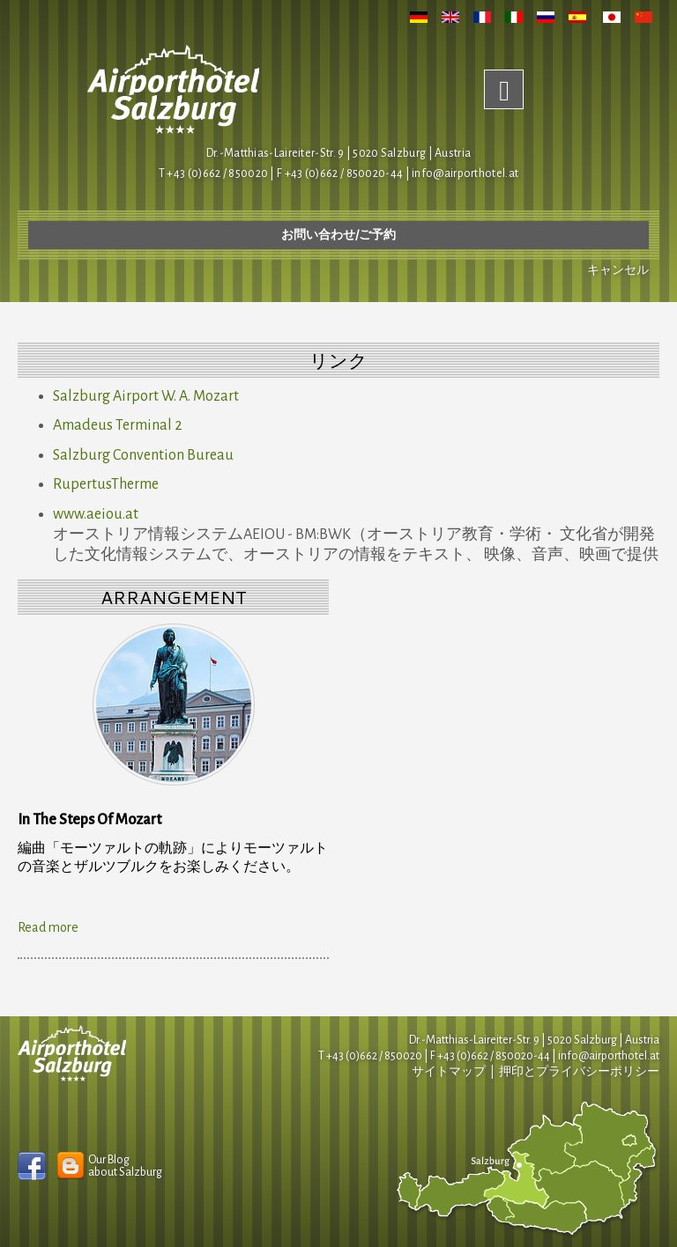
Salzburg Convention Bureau (143, 455)
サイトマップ (449, 1072)
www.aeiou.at (95, 514)
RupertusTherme (106, 484)
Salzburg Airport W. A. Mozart (146, 396)
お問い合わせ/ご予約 (338, 235)
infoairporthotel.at (465, 173)
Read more (48, 927)
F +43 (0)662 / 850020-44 (490, 1056)
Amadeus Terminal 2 (117, 425)
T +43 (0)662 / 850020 (213, 173)
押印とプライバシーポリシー (579, 1072)
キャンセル (618, 270)
